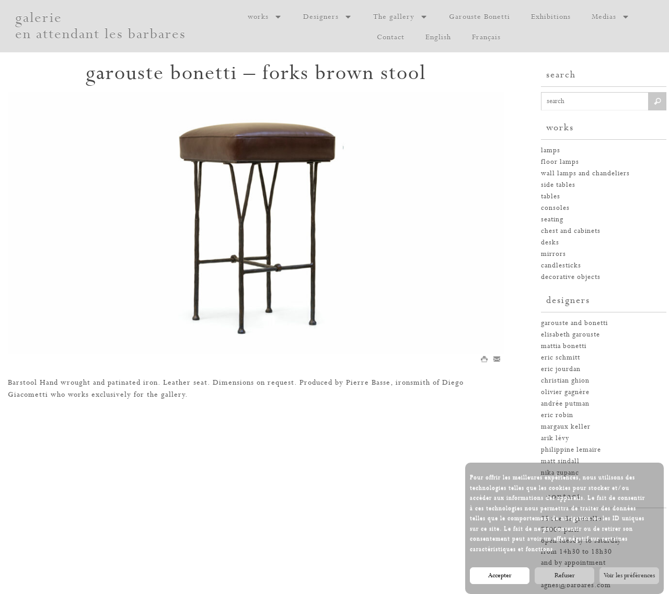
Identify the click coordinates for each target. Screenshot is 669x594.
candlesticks (561, 265)
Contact (391, 37)
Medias (611, 16)
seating (552, 219)
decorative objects (571, 277)
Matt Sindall (560, 461)
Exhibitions (551, 16)
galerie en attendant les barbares (100, 26)
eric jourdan (561, 369)
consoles (555, 208)
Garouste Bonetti (479, 16)
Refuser (565, 575)
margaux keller (566, 426)
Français (486, 37)
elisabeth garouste (570, 334)
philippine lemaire (571, 449)
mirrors (553, 254)
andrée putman (565, 403)
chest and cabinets (571, 231)
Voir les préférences (629, 575)
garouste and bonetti (574, 323)
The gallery (400, 16)
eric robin (557, 415)
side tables (558, 185)
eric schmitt (560, 357)
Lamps (550, 150)
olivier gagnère (565, 392)
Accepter (500, 575)
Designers (327, 16)
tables (550, 196)
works (265, 16)
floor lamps (560, 162)
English (438, 37)
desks (550, 242)
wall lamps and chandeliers (585, 173)
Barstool (22, 382)
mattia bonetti (563, 346)
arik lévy (555, 438)
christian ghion (565, 380)
